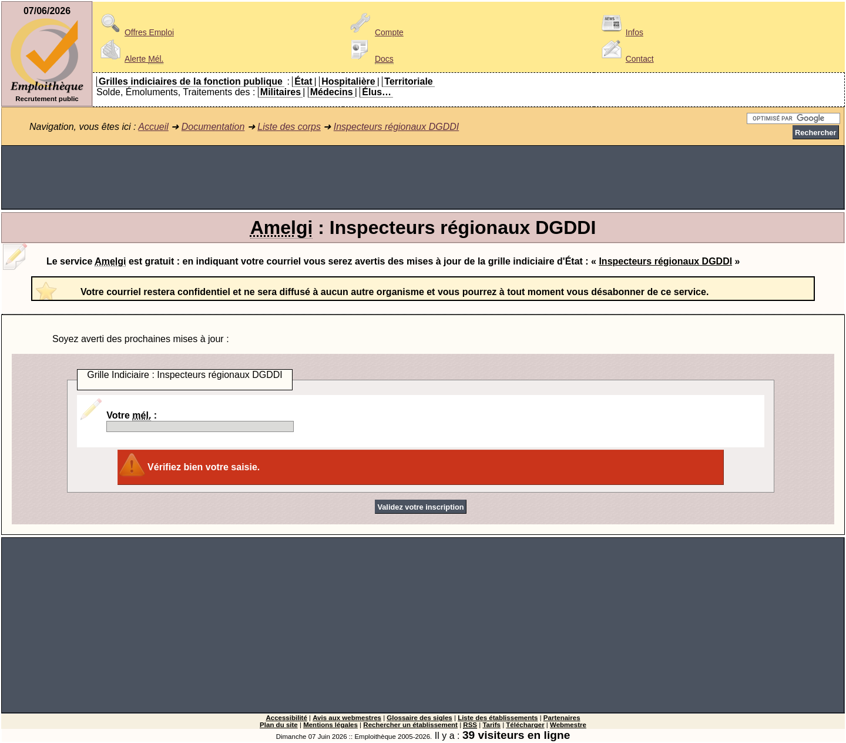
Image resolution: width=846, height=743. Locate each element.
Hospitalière (348, 81)
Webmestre (568, 724)
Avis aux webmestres (347, 717)
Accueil (153, 127)
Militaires (280, 92)
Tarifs (491, 724)
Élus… (376, 92)
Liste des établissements (498, 717)
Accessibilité (286, 717)
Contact (625, 58)
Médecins (331, 92)
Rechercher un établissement (410, 724)
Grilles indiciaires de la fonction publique (191, 81)
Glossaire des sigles (419, 717)
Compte (375, 32)
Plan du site (279, 724)
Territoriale (408, 81)
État (303, 81)
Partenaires (561, 717)
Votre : (200, 421)
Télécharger (525, 724)
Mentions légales (330, 724)
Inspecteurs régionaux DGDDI (396, 127)
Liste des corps (289, 127)
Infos (620, 32)
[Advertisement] (423, 177)
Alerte (129, 58)
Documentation (213, 127)
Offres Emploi (135, 32)
